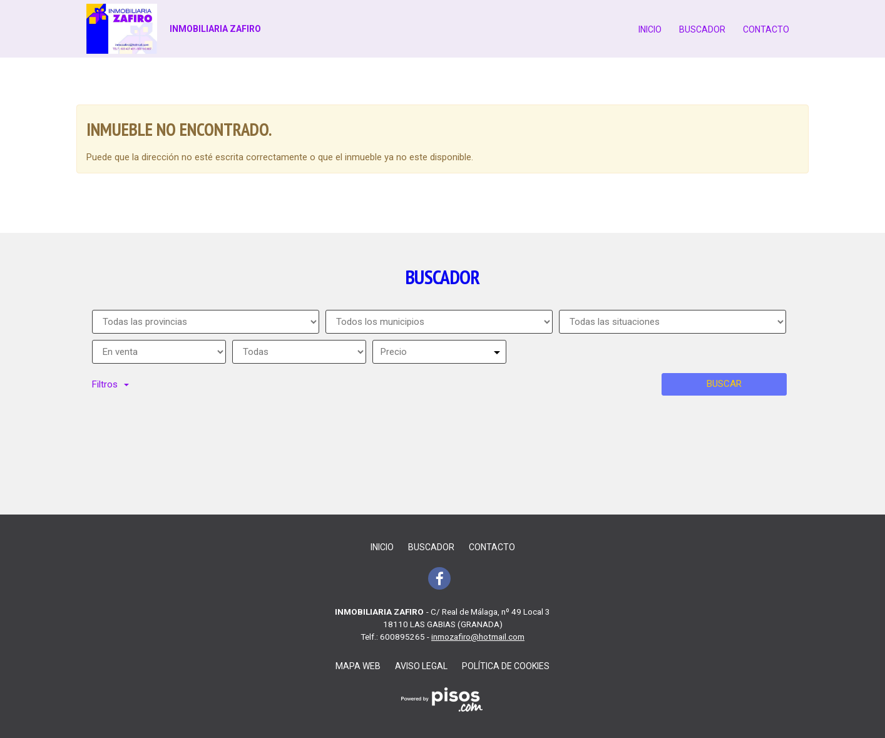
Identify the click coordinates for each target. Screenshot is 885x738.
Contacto (766, 29)
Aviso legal (421, 666)
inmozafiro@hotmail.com (477, 637)
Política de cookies (506, 666)
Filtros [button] (110, 384)
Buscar (724, 383)
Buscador (702, 29)
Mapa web (358, 666)
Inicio (650, 29)
